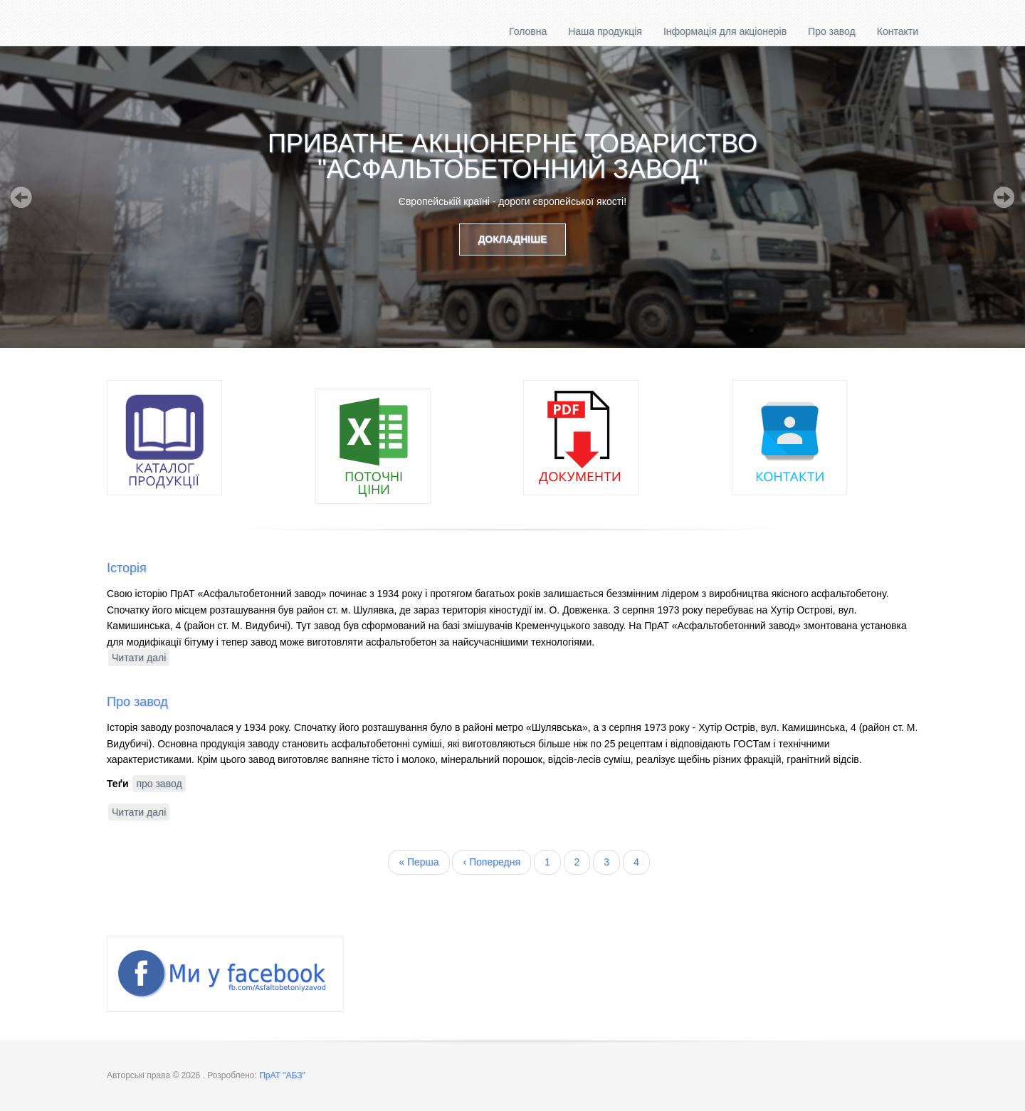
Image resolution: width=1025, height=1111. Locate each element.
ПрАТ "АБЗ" (282, 1075)
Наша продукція (605, 31)
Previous (21, 197)
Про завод (832, 31)
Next (1003, 197)
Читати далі (140, 658)
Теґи (118, 783)
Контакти (897, 31)
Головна (528, 31)
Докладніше (512, 239)
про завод (159, 783)
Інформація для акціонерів (725, 31)
